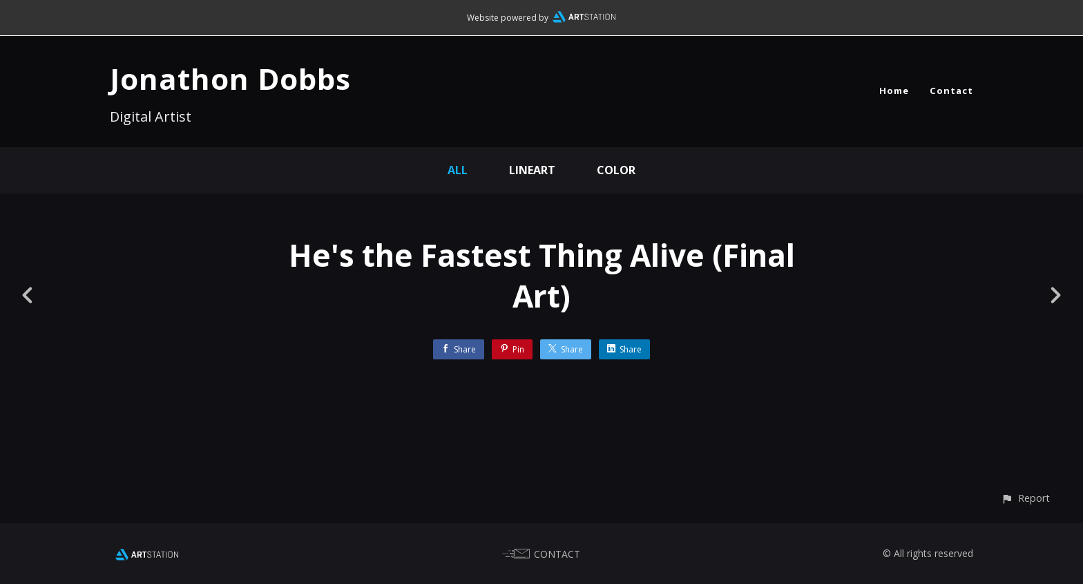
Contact (951, 90)
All (458, 170)
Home (894, 90)
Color (616, 170)
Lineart (532, 170)
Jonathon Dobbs (230, 78)
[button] (1025, 498)
